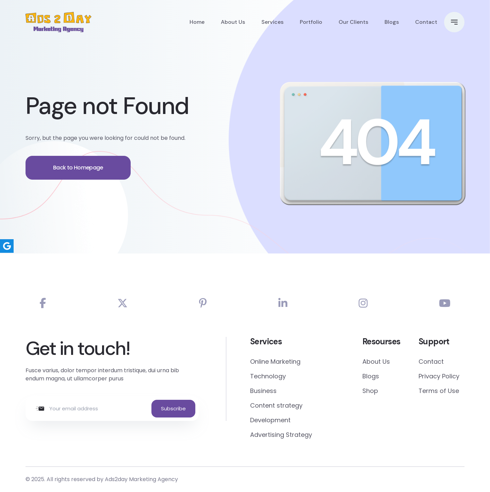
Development (270, 420)
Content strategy (276, 405)
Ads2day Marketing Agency (141, 479)
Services (272, 22)
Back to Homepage (78, 173)
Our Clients (353, 22)
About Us (233, 22)
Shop (370, 391)
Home (197, 22)
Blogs (392, 22)
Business (263, 391)
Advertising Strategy (281, 434)
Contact (426, 22)
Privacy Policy (439, 376)
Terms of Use (439, 391)
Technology (268, 376)
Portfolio (311, 22)
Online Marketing (275, 361)
